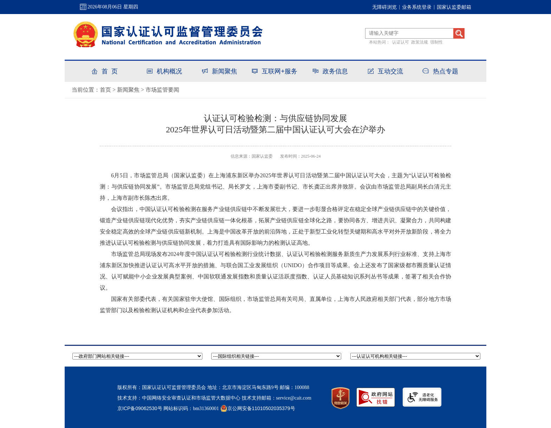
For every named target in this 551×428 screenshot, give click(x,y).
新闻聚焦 (128, 90)
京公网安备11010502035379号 (257, 408)
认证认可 (400, 42)
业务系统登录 (417, 7)
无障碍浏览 (384, 7)
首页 (105, 90)
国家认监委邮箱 (454, 7)
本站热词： (379, 42)
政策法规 (419, 42)
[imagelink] (422, 397)
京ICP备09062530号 (139, 408)
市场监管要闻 (162, 90)
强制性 (436, 42)
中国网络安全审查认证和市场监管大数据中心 (191, 398)
